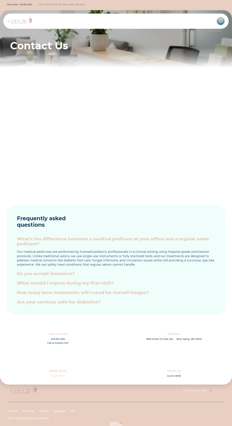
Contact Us (59, 411)
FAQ (72, 411)
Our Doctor (28, 411)
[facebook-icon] (221, 4)
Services (43, 411)
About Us (13, 411)
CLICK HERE (58, 376)
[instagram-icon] (227, 4)
